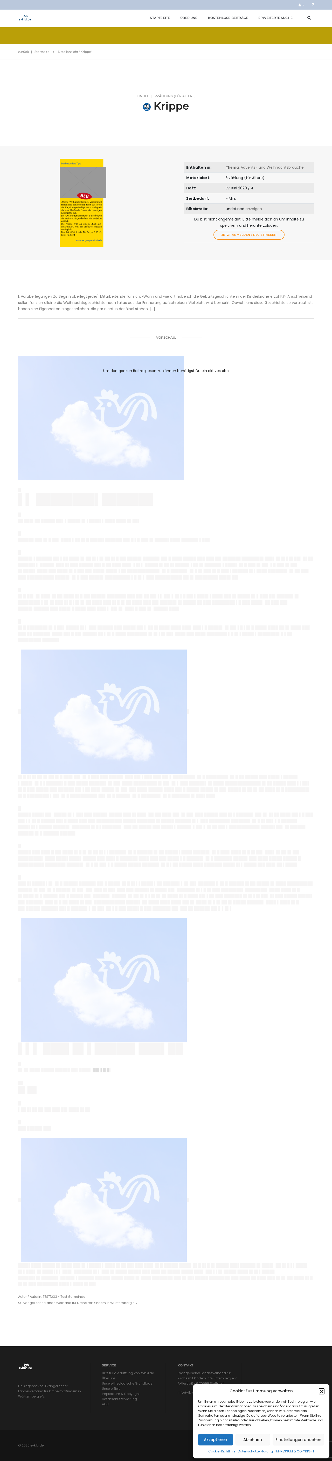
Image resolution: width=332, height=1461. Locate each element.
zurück (23, 52)
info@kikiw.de (188, 1392)
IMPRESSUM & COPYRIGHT (294, 1451)
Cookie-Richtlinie (221, 1451)
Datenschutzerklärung (255, 1451)
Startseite (160, 18)
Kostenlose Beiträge (228, 18)
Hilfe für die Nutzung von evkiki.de (128, 1373)
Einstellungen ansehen (298, 1439)
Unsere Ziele (111, 1388)
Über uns (188, 18)
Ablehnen (252, 1439)
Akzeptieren (215, 1439)
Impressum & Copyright (121, 1394)
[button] (321, 1391)
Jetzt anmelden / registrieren (249, 235)
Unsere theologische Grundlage (127, 1383)
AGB (105, 1404)
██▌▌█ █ (101, 1070)
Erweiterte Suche (275, 18)
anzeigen (253, 208)
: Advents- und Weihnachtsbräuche (265, 167)
